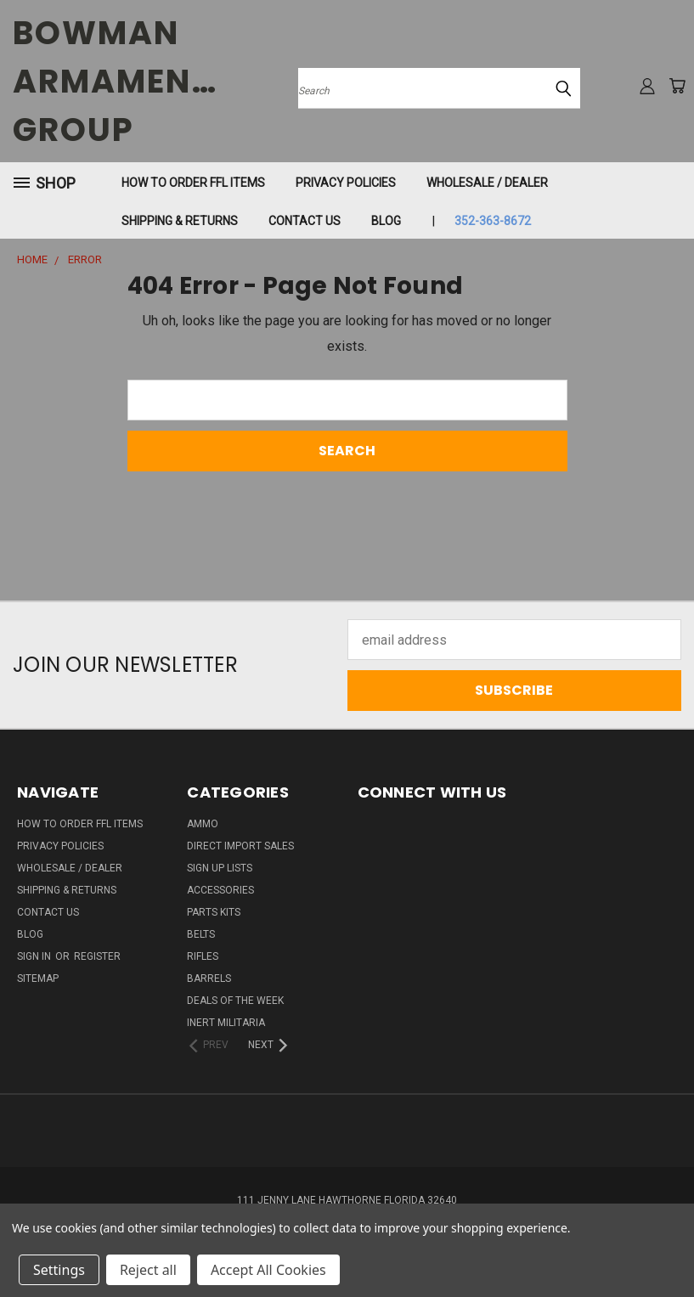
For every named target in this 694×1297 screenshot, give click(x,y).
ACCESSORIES (220, 890)
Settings (59, 1269)
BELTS (201, 934)
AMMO (202, 824)
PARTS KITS (213, 912)
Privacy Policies (346, 182)
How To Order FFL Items (193, 182)
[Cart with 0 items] (677, 85)
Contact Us (304, 221)
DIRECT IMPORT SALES (240, 846)
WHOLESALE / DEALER (487, 182)
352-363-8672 (492, 221)
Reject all (148, 1269)
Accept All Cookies (268, 1269)
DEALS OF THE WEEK (235, 1001)
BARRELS (209, 978)
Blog (386, 221)
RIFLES (202, 956)
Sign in (35, 956)
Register (97, 956)
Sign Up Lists (219, 868)
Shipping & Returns (179, 221)
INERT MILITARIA (226, 1023)
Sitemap (38, 978)
